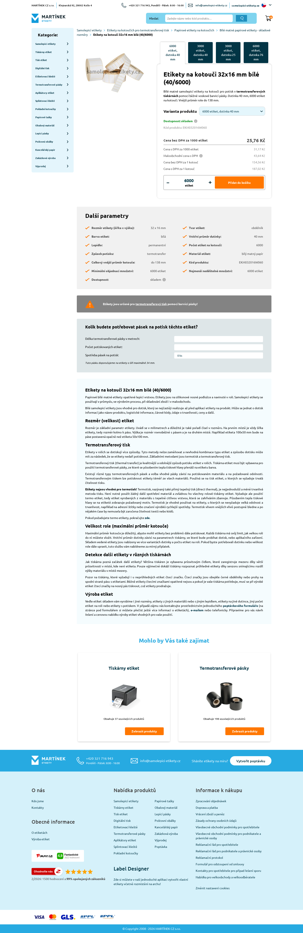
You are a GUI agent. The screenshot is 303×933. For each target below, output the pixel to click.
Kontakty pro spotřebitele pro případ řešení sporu (228, 870)
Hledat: (154, 18)
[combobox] (232, 111)
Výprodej (161, 840)
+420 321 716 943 (103, 760)
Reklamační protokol (209, 857)
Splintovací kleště (125, 846)
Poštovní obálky (165, 820)
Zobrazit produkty (144, 731)
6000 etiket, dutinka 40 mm (173, 52)
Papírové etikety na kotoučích (196, 30)
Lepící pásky (163, 814)
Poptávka (161, 846)
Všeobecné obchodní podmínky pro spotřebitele (227, 827)
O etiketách (39, 832)
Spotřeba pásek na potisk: (102, 355)
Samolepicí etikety (91, 30)
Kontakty (38, 807)
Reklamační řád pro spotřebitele (217, 844)
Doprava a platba (207, 807)
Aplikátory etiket (125, 840)
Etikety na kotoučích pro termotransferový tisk (139, 30)
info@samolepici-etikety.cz (211, 5)
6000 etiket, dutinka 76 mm (256, 52)
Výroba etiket (41, 839)
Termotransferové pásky (129, 833)
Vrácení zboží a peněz (210, 814)
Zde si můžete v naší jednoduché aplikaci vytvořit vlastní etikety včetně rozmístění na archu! (151, 881)
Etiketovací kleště (126, 827)
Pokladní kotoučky (126, 853)
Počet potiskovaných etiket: (103, 347)
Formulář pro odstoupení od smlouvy (220, 864)
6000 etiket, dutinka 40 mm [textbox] (220, 111)
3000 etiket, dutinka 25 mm (228, 52)
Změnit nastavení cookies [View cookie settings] (213, 888)
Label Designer (131, 868)
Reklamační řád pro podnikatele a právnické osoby (229, 851)
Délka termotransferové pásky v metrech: (112, 338)
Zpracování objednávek (211, 801)
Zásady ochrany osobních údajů (216, 820)
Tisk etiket (121, 814)
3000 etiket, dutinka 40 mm (200, 52)
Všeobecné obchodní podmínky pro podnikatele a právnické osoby (228, 836)
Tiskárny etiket (123, 807)
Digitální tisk (122, 820)
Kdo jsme (38, 801)
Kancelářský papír (166, 827)
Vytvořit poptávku (250, 760)
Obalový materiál (166, 807)
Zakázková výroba (166, 833)
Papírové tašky (164, 801)
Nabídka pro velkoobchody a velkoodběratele (225, 877)
